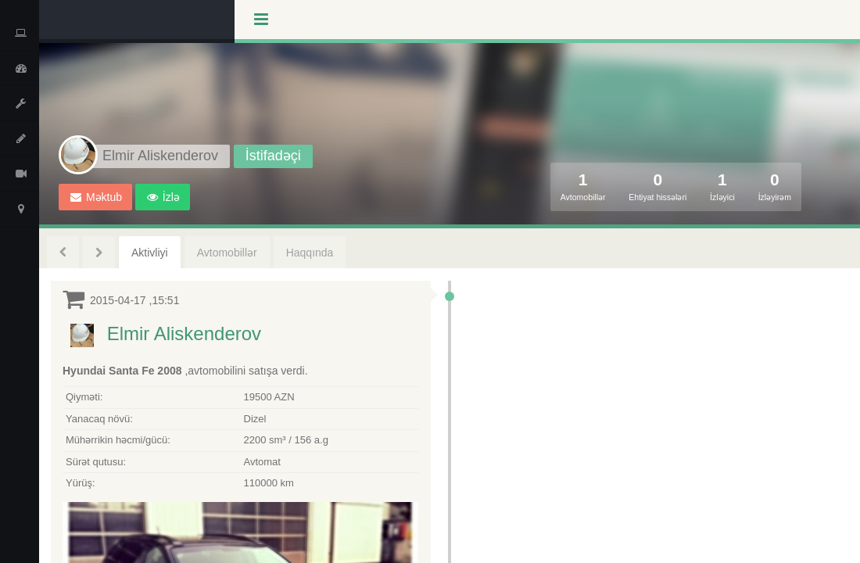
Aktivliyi (149, 252)
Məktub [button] (96, 197)
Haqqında (310, 252)
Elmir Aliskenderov (184, 333)
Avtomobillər (227, 252)
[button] (162, 197)
